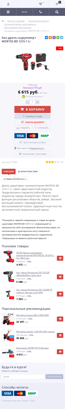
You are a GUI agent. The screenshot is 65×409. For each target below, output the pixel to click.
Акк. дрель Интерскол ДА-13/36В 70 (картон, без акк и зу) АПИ (34, 291)
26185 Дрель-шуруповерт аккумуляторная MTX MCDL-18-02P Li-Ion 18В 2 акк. (35, 255)
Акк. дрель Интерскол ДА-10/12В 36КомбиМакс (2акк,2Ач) (32, 274)
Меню (24, 12)
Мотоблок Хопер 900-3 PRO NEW (32, 315)
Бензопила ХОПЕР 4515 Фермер (32, 348)
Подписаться (54, 376)
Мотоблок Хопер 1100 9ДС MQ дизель (35, 331)
